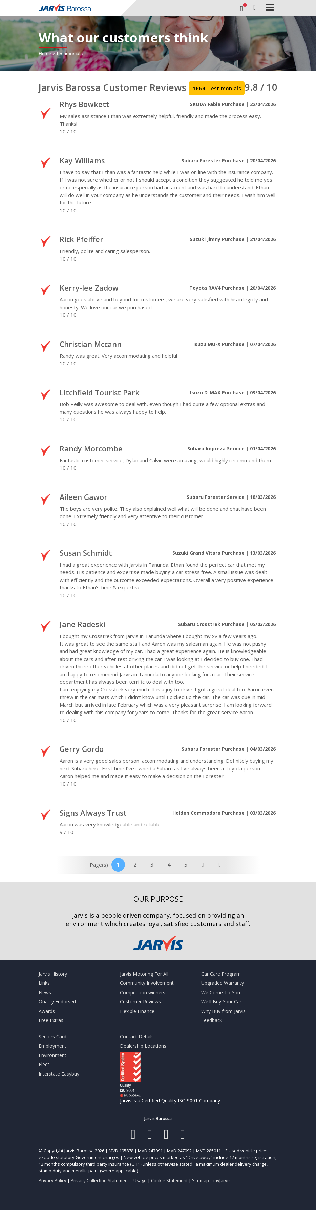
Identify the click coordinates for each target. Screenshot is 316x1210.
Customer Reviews (140, 1001)
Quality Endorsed (57, 1001)
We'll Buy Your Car (221, 1001)
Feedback (211, 1020)
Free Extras (51, 1020)
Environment (52, 1055)
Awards (47, 1011)
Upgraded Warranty (222, 983)
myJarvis (222, 1180)
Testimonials (69, 53)
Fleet (44, 1064)
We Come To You (220, 992)
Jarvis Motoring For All (144, 974)
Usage (140, 1180)
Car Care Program (221, 974)
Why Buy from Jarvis (223, 1011)
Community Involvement (147, 983)
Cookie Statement (169, 1180)
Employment (52, 1045)
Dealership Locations (143, 1045)
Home (45, 53)
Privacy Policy (52, 1180)
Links (44, 983)
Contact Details (137, 1036)
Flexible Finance (137, 1011)
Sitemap (200, 1180)
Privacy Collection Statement (100, 1180)
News (45, 992)
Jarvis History (53, 974)
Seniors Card (52, 1036)
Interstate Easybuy (59, 1074)
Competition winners (142, 992)
